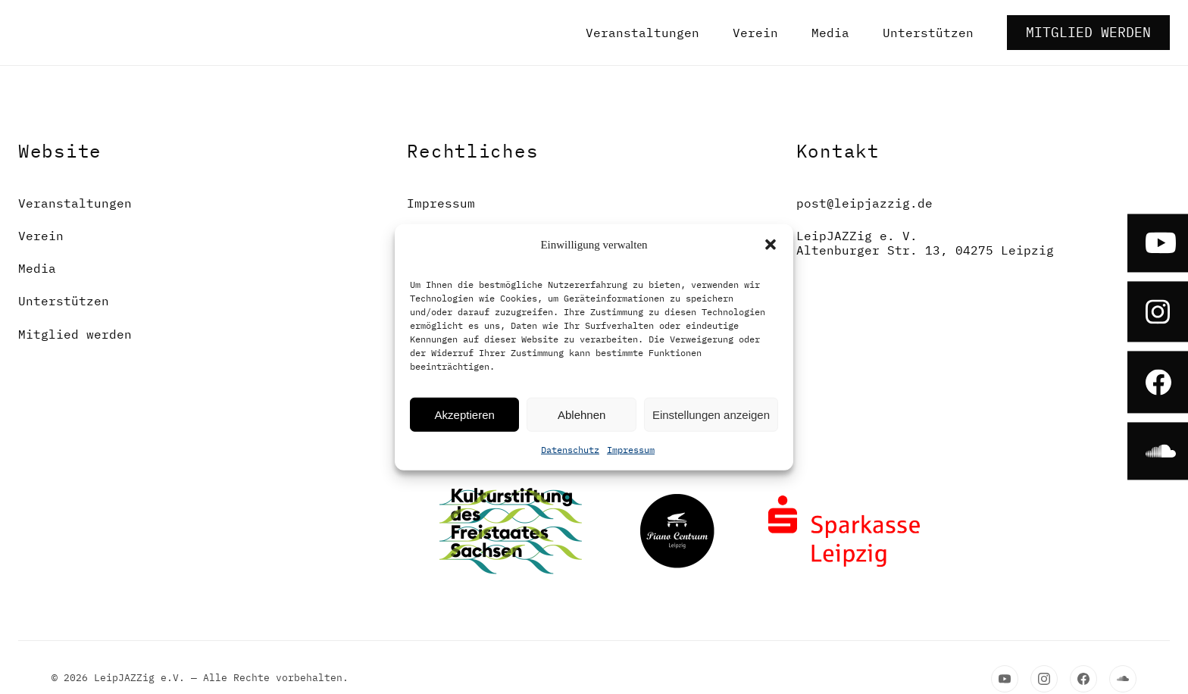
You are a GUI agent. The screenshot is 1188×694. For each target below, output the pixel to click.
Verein (755, 33)
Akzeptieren (465, 414)
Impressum (631, 449)
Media (830, 33)
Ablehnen (581, 414)
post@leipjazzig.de (864, 203)
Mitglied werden (1088, 32)
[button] (770, 244)
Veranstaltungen (642, 33)
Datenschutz (570, 449)
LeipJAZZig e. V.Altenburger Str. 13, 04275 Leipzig (925, 243)
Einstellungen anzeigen (711, 414)
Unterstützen (928, 33)
